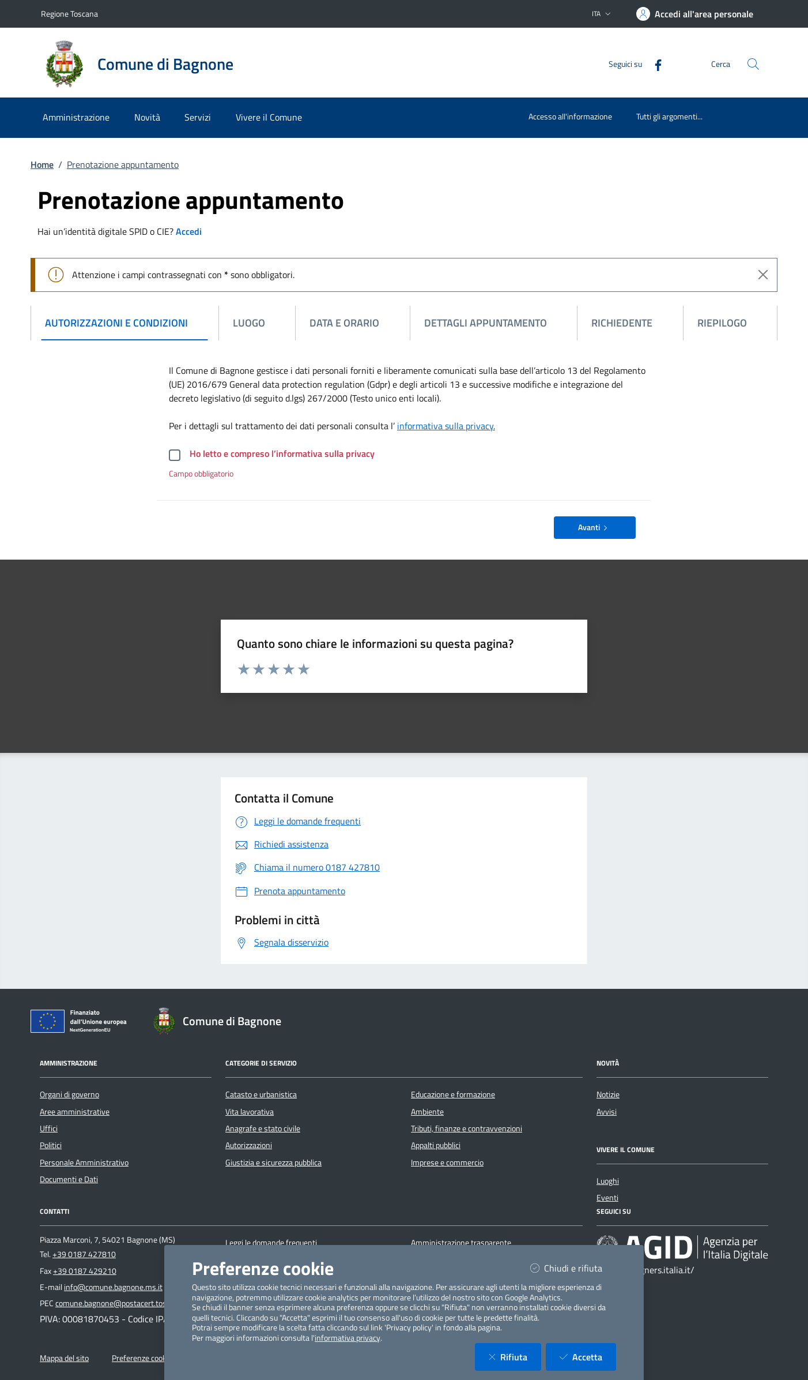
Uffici (49, 1128)
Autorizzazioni (248, 1145)
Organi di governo (69, 1094)
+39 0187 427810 (84, 1254)
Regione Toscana (69, 13)
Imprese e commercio (447, 1162)
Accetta (588, 1356)
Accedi (189, 231)
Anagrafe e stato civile (262, 1128)
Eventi (607, 1197)
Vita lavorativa (249, 1111)
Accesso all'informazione (570, 116)
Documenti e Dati (69, 1179)
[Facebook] (653, 64)
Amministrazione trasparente (461, 1242)
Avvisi (606, 1111)
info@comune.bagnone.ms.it (113, 1287)
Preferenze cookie (142, 1358)
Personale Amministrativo (84, 1162)
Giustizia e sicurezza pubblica (273, 1162)
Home (42, 164)
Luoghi (607, 1181)
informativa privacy (347, 1338)
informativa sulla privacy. (446, 426)
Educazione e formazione (453, 1094)
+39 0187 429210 (84, 1271)
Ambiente (427, 1111)
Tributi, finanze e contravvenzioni (466, 1128)
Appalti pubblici (435, 1145)
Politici (51, 1145)
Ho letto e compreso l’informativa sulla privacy (282, 453)
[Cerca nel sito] (753, 64)
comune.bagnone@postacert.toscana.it (122, 1303)
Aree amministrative (75, 1111)
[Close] (763, 274)
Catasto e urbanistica (261, 1094)
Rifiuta (515, 1356)
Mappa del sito (64, 1358)
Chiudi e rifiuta (573, 1268)
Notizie (608, 1094)
